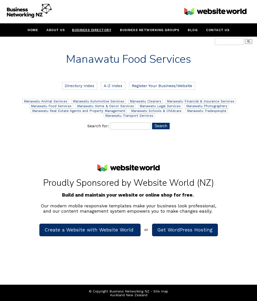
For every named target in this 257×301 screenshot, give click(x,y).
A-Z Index (113, 85)
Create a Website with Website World (90, 230)
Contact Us (217, 30)
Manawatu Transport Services (129, 115)
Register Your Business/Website (162, 85)
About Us (55, 30)
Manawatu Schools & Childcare (156, 111)
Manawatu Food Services (51, 106)
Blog (193, 30)
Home (33, 30)
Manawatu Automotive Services (98, 101)
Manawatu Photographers (206, 106)
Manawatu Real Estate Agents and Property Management (78, 111)
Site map (160, 291)
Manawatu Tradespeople (206, 111)
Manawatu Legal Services (160, 106)
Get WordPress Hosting (185, 230)
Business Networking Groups (149, 30)
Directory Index (79, 85)
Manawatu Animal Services (45, 101)
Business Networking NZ (129, 291)
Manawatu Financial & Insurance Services (200, 101)
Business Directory (91, 30)
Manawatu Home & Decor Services (105, 106)
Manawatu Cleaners (145, 101)
